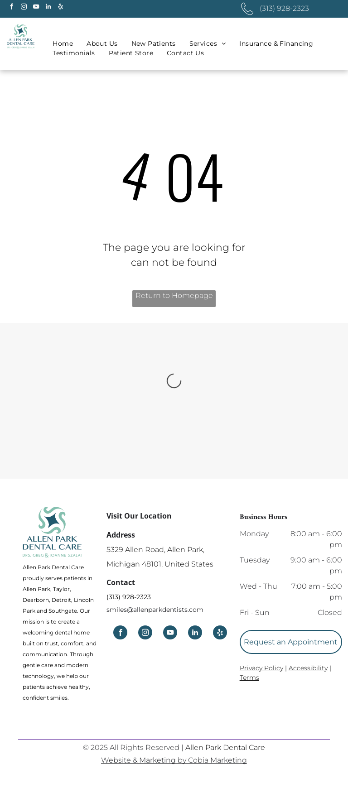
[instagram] (23, 8)
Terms (249, 677)
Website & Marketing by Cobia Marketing (174, 760)
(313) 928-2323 (128, 597)
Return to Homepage (174, 295)
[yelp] (60, 8)
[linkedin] (48, 8)
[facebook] (11, 8)
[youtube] (35, 8)
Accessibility (308, 668)
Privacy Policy (261, 668)
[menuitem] (63, 43)
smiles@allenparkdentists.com (154, 609)
